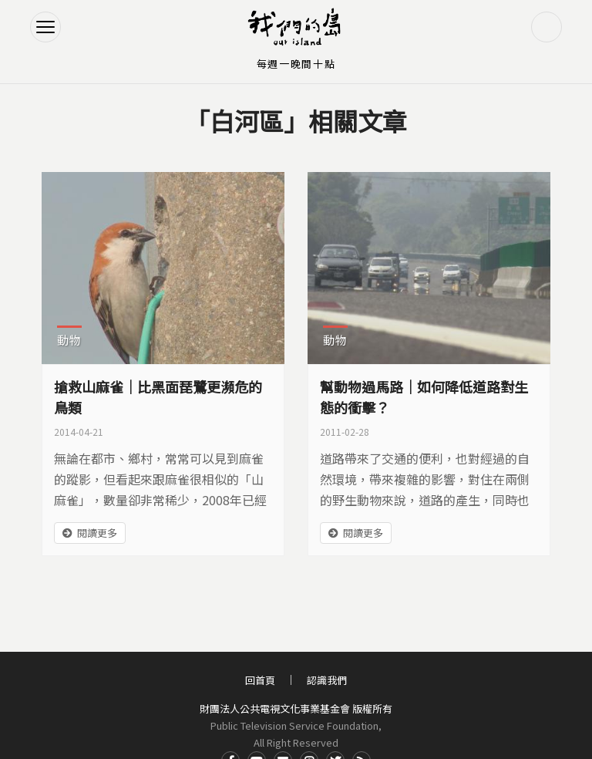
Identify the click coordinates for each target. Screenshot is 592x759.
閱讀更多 (97, 532)
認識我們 (327, 680)
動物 (69, 340)
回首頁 (260, 680)
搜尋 (546, 27)
